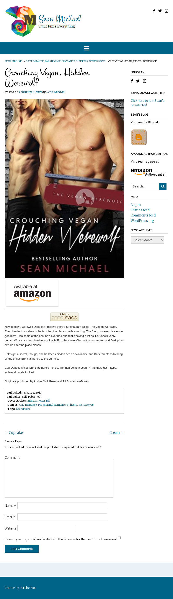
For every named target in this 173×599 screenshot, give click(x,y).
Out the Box (28, 588)
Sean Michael (55, 92)
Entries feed (140, 210)
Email (10, 517)
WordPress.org (142, 221)
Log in (136, 205)
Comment (12, 458)
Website (10, 528)
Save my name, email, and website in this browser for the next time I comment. (61, 539)
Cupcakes (14, 433)
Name (10, 506)
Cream (116, 433)
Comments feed (143, 215)
